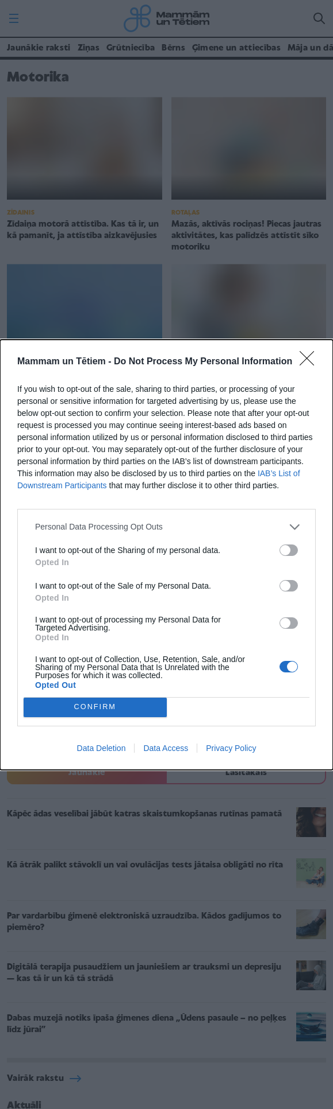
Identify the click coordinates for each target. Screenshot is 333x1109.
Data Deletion (101, 748)
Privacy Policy (231, 748)
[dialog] (166, 555)
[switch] (289, 550)
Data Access (165, 748)
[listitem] (166, 527)
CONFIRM (95, 706)
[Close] (310, 362)
